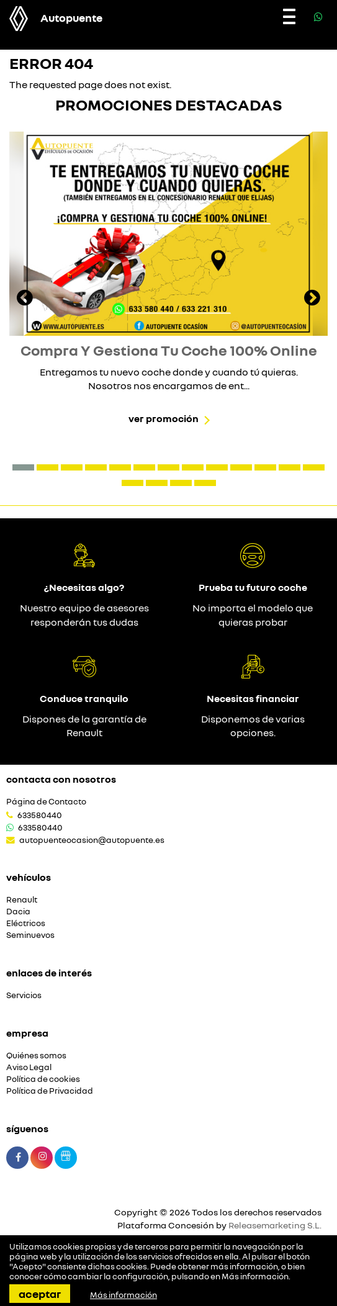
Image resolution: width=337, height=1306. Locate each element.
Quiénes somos (36, 1055)
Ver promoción (163, 418)
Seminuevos (30, 935)
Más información (255, 1276)
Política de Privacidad (49, 1091)
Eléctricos (25, 923)
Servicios (24, 995)
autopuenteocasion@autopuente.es (91, 840)
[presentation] (24, 299)
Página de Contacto (46, 801)
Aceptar (40, 1293)
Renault (21, 899)
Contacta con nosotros (61, 779)
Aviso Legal (29, 1067)
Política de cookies (43, 1079)
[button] (23, 467)
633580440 (39, 815)
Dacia (18, 911)
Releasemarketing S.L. (274, 1225)
